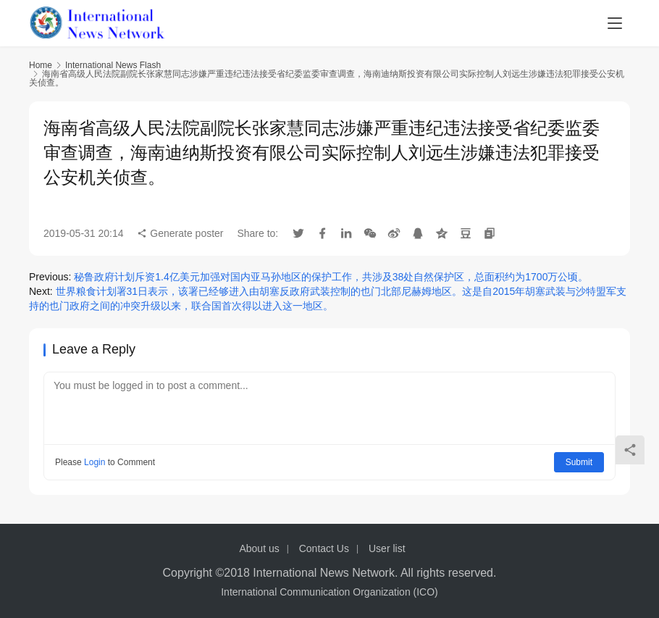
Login (94, 462)
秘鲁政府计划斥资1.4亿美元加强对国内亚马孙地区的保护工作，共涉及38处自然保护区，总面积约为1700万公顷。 (331, 277)
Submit (579, 462)
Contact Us (324, 548)
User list (387, 548)
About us (259, 548)
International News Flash (113, 65)
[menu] (615, 23)
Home (40, 65)
